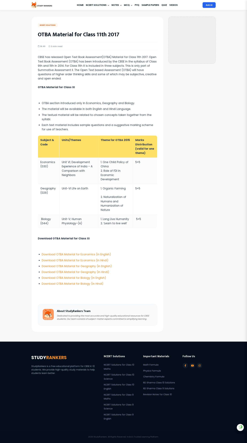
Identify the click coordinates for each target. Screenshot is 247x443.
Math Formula (150, 364)
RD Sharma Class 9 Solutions (158, 388)
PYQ (137, 5)
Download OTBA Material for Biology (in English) (74, 278)
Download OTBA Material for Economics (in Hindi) (75, 260)
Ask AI (209, 5)
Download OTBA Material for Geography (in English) (77, 266)
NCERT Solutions (97, 5)
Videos (173, 5)
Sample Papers (150, 5)
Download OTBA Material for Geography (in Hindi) (75, 272)
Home (80, 5)
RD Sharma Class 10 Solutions (159, 382)
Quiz (164, 5)
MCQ (128, 5)
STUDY (49, 358)
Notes (117, 5)
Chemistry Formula (153, 376)
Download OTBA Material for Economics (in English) (76, 254)
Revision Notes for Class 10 (157, 394)
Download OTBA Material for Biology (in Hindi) (72, 284)
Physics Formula (152, 370)
